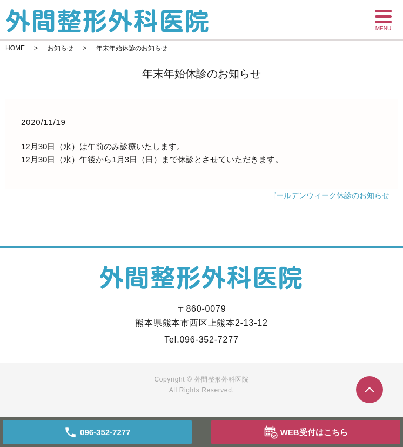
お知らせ (60, 48)
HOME (15, 48)
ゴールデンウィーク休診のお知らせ (328, 195)
